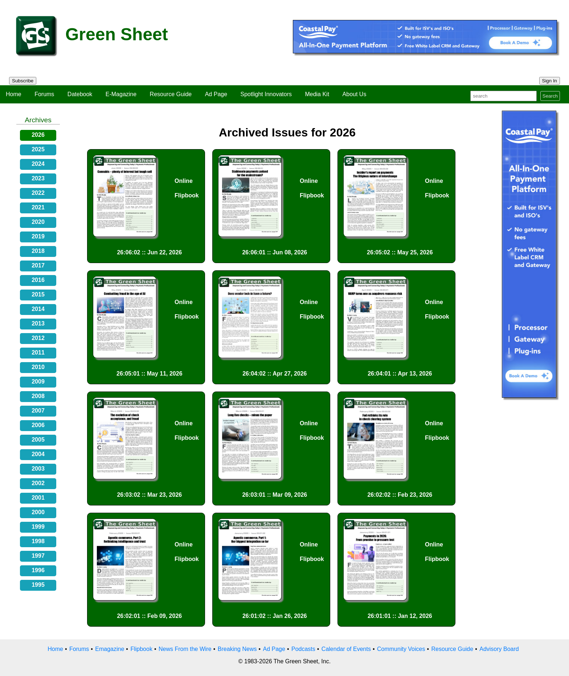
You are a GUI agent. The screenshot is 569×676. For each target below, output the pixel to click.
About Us (355, 94)
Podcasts (303, 649)
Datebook (80, 94)
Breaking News (237, 649)
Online (184, 181)
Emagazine (109, 649)
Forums (44, 94)
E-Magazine (121, 94)
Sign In (549, 80)
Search (550, 96)
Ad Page (216, 94)
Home (13, 94)
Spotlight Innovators (266, 94)
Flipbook (187, 195)
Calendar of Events (346, 649)
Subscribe (22, 80)
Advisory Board (499, 649)
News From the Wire (185, 649)
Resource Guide (171, 94)
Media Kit (317, 94)
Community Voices (401, 649)
